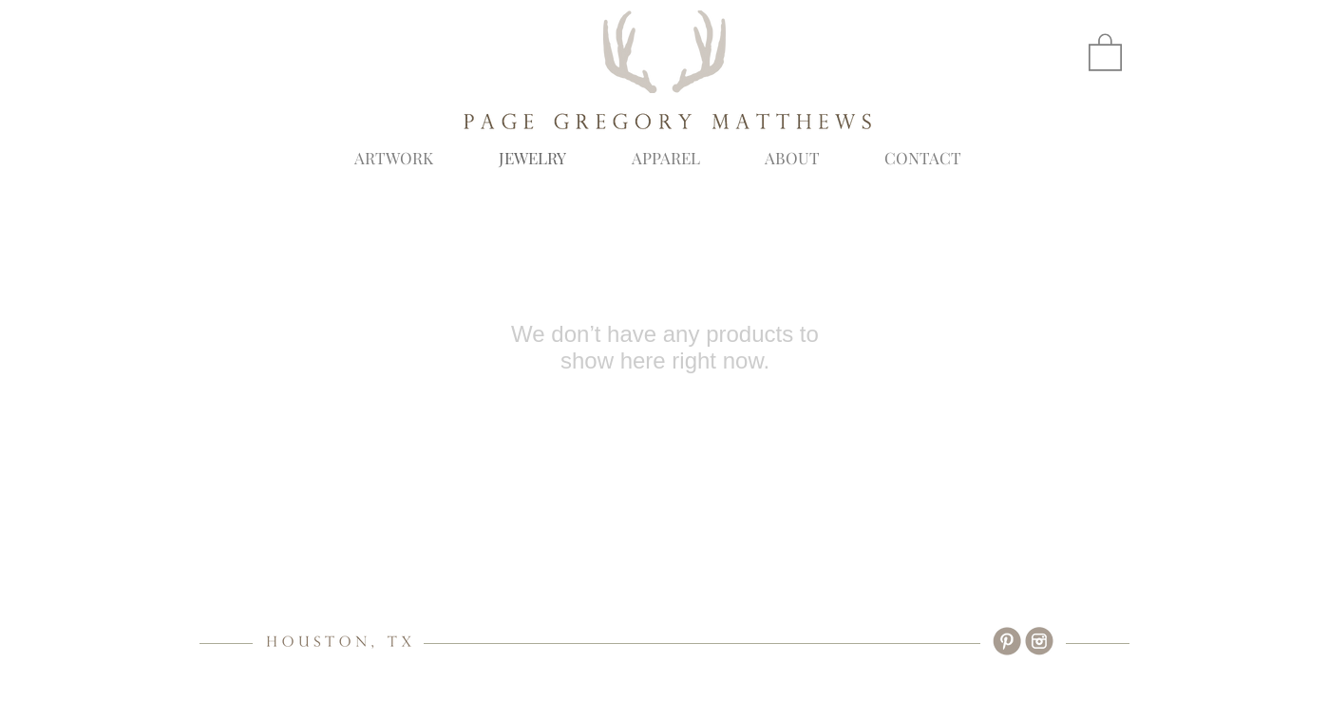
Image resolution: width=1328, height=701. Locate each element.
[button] (1105, 51)
